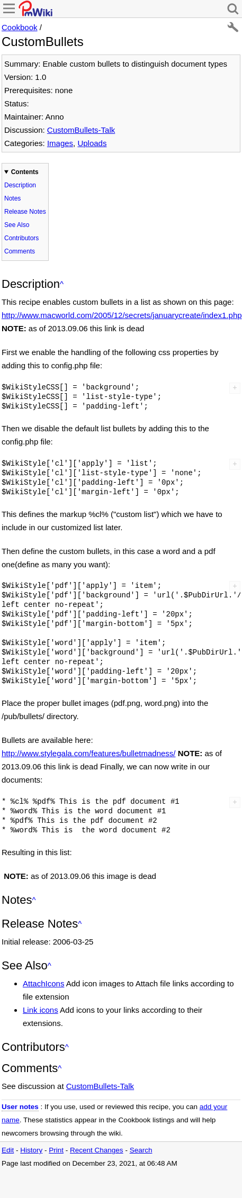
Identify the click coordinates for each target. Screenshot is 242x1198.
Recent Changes (96, 1150)
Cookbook (20, 27)
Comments (19, 251)
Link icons (40, 1009)
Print (56, 1150)
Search (141, 1150)
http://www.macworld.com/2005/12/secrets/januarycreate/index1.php (122, 315)
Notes (12, 198)
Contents (25, 172)
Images (60, 143)
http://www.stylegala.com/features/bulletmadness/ (89, 753)
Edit (8, 1150)
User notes (20, 1107)
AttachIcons (43, 983)
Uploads (91, 143)
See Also (16, 225)
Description (20, 185)
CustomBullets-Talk (81, 129)
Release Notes (25, 211)
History (31, 1150)
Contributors (21, 238)
